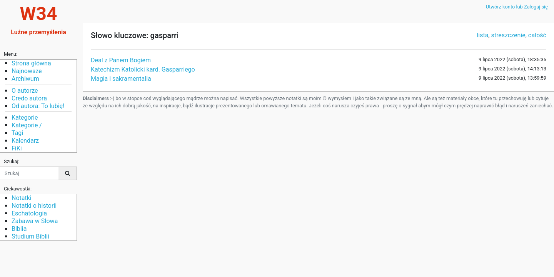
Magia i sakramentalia (121, 78)
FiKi (17, 148)
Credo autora (29, 98)
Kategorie (25, 117)
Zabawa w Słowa (35, 221)
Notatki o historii (34, 205)
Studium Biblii (30, 236)
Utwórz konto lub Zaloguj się (517, 7)
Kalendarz (25, 140)
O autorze (25, 90)
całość (537, 35)
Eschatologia (29, 213)
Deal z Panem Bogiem (121, 60)
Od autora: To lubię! (38, 106)
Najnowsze (27, 71)
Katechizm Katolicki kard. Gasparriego (143, 69)
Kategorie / (27, 125)
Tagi (17, 133)
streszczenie (508, 35)
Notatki (22, 198)
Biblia (19, 228)
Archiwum (25, 78)
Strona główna (31, 63)
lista (482, 35)
